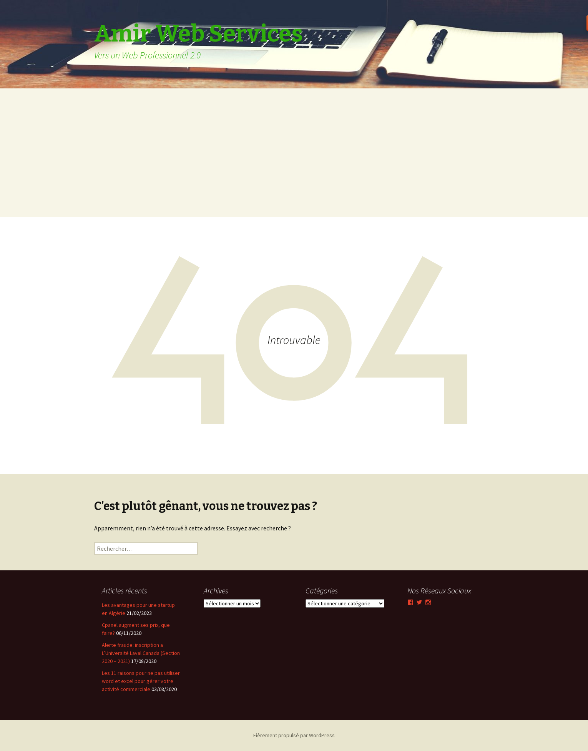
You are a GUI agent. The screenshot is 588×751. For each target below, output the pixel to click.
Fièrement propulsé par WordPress (294, 735)
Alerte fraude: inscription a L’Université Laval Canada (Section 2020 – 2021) (141, 653)
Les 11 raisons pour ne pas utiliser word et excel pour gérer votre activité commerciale (141, 681)
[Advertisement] (294, 163)
